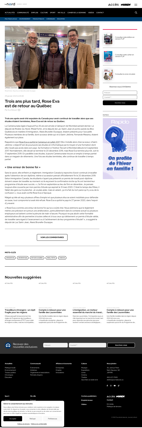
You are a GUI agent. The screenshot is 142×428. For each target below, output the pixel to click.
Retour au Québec (37, 258)
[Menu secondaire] (135, 6)
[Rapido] (120, 147)
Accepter (12, 419)
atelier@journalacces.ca (115, 380)
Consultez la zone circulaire (125, 75)
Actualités (9, 284)
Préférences (52, 419)
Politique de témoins (23, 424)
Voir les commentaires (52, 238)
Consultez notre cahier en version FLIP (124, 56)
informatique (22, 258)
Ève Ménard (13, 111)
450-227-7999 (112, 378)
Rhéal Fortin (51, 258)
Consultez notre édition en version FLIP (124, 39)
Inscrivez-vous (120, 103)
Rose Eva (62, 258)
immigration (10, 258)
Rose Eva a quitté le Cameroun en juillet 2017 (39, 142)
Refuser (33, 419)
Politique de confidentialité (39, 424)
